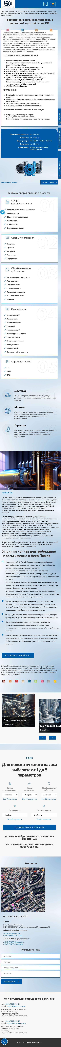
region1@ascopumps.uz (16, 1006)
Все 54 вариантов (29, 799)
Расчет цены (48, 182)
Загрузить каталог (59, 136)
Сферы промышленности (9, 786)
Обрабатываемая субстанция (49, 786)
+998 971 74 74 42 (12, 1021)
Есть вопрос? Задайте (16, 655)
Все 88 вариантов (48, 799)
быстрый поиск (59, 167)
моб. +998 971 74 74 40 (12, 935)
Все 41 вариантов (10, 799)
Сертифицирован (44, 807)
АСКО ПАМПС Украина (13, 944)
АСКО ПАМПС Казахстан (13, 942)
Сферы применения (29, 786)
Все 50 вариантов (15, 819)
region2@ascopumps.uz (16, 1023)
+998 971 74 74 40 (47, 4)
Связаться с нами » (9, 182)
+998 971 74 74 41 (12, 1004)
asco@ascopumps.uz (11, 933)
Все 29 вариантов (44, 819)
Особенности (14, 807)
